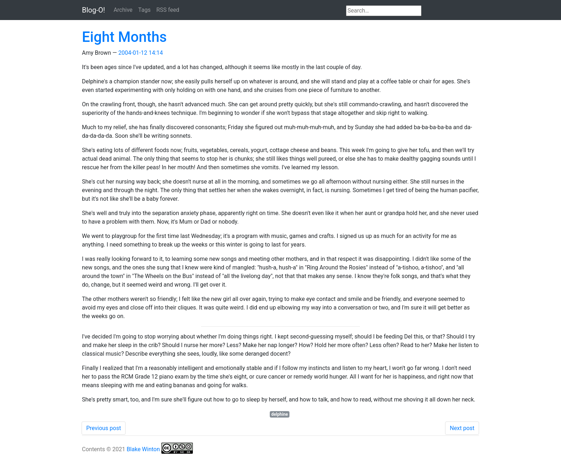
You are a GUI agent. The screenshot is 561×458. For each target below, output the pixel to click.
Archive (122, 9)
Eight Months (124, 37)
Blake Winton (143, 449)
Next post (462, 428)
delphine (279, 414)
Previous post (103, 428)
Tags (144, 9)
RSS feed (167, 9)
